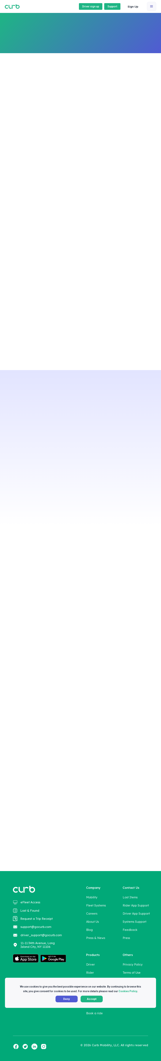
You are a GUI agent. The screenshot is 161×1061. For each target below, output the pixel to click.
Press (126, 938)
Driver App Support (136, 913)
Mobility (91, 897)
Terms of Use (132, 972)
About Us (92, 921)
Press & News (95, 938)
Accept (91, 999)
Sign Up (133, 6)
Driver (90, 964)
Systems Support (134, 921)
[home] (12, 6)
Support (112, 6)
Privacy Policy (133, 964)
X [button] (148, 985)
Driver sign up (90, 6)
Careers (91, 913)
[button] (133, 7)
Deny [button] (66, 999)
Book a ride (110, 48)
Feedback (130, 930)
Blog (89, 930)
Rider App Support (136, 905)
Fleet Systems (96, 905)
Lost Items (130, 897)
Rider (90, 972)
